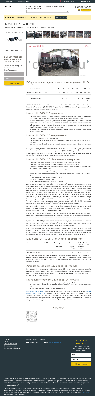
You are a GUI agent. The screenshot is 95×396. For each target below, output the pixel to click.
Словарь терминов (45, 6)
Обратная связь (23, 1)
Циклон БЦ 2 (49, 17)
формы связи (85, 392)
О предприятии (9, 1)
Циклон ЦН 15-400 (32, 27)
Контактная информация (33, 8)
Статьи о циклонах (58, 6)
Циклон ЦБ (9, 17)
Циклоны (8, 7)
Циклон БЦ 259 (36, 17)
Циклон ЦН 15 (61, 17)
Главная (28, 6)
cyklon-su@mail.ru (55, 343)
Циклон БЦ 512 (22, 17)
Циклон (35, 6)
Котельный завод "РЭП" (35, 291)
